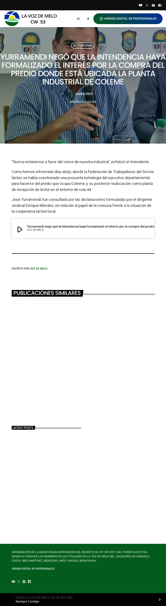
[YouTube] (140, 5)
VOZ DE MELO (39, 268)
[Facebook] (159, 5)
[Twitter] (147, 5)
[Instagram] (153, 5)
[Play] (88, 18)
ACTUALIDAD (83, 45)
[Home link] (32, 18)
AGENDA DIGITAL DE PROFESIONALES (127, 19)
